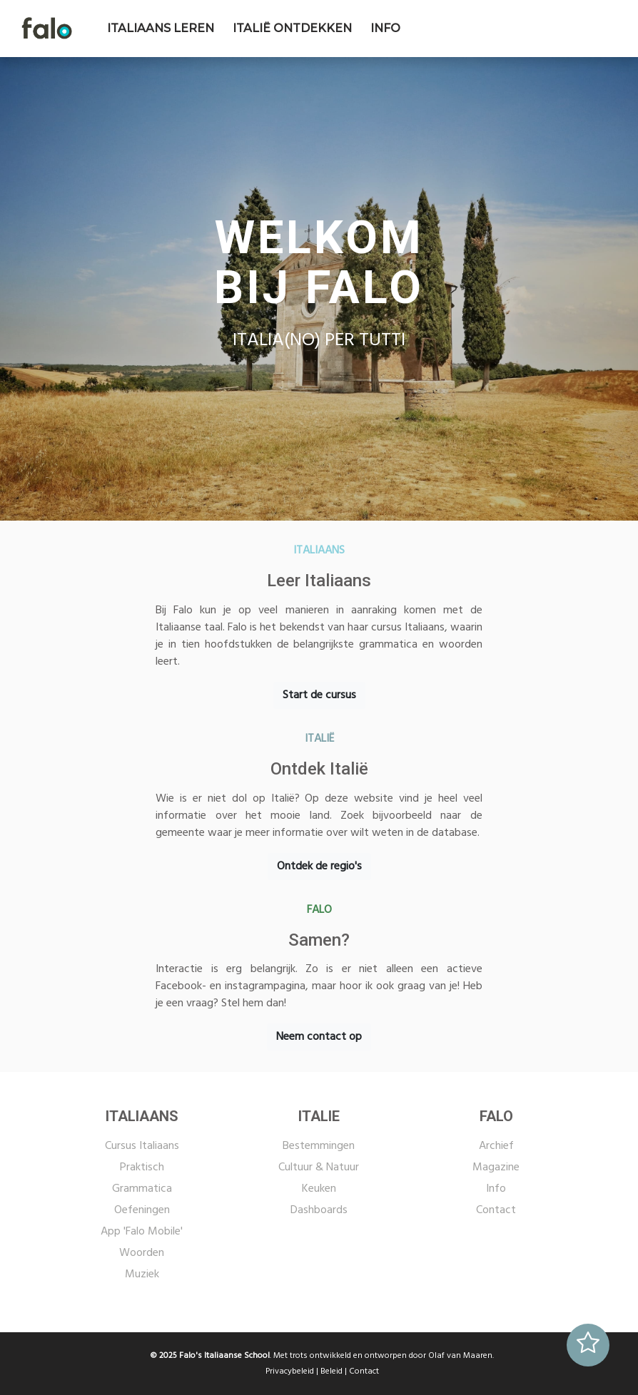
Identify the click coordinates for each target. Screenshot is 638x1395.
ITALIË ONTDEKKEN (292, 28)
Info (496, 1189)
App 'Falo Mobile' (142, 1231)
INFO (385, 28)
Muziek (142, 1274)
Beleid (331, 1371)
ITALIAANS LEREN (160, 28)
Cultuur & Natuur (318, 1167)
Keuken (319, 1189)
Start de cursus (319, 695)
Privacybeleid (289, 1371)
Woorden (141, 1253)
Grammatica (142, 1189)
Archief (496, 1146)
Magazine (496, 1167)
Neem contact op (319, 1037)
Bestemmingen (319, 1146)
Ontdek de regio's (319, 866)
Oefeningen (142, 1210)
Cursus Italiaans (142, 1146)
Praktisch (142, 1167)
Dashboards (319, 1210)
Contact (496, 1210)
